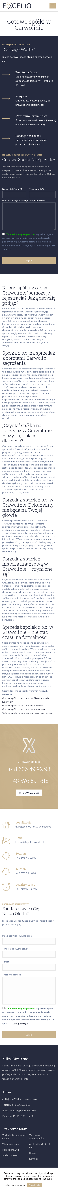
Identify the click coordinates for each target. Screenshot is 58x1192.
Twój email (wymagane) (29, 951)
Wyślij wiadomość (29, 793)
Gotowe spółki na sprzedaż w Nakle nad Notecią (27, 713)
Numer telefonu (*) (14, 192)
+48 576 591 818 (29, 780)
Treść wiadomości (29, 989)
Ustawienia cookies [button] (15, 1185)
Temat (29, 964)
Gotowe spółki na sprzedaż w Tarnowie (22, 705)
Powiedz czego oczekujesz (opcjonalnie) (29, 215)
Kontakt (33, 1158)
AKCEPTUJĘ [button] (34, 1185)
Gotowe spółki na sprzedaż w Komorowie (23, 709)
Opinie (32, 1153)
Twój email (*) (42, 192)
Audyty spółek (10, 1155)
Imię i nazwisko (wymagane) (29, 938)
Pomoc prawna (10, 1149)
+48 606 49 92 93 (29, 769)
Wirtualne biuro (10, 1144)
